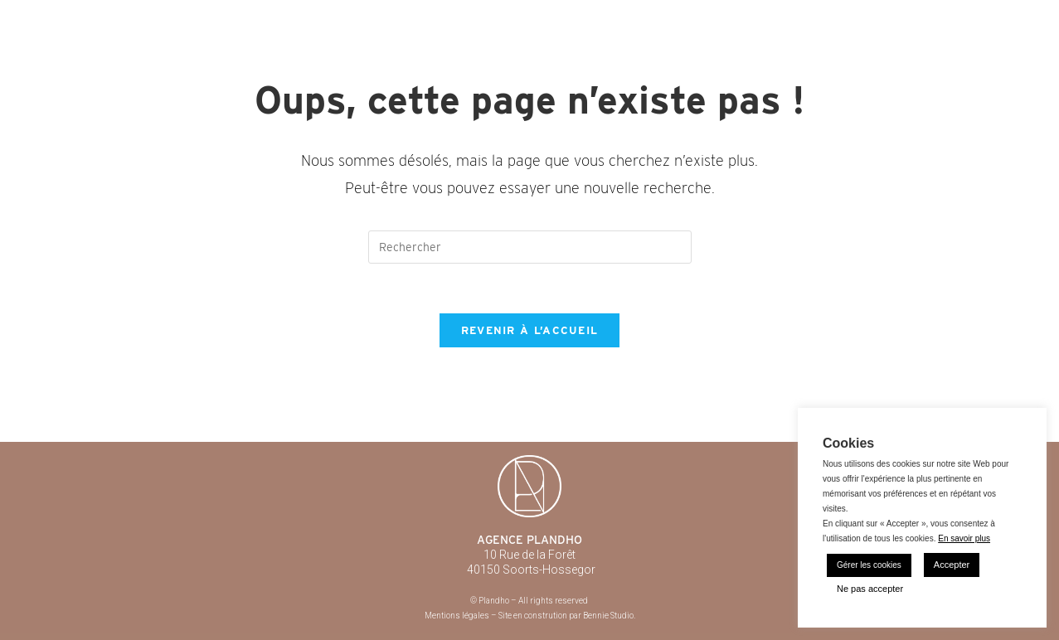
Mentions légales (457, 615)
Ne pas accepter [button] (870, 589)
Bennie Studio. (609, 615)
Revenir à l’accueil (530, 330)
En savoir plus (964, 538)
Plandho (120, 17)
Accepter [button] (951, 565)
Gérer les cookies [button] (869, 565)
